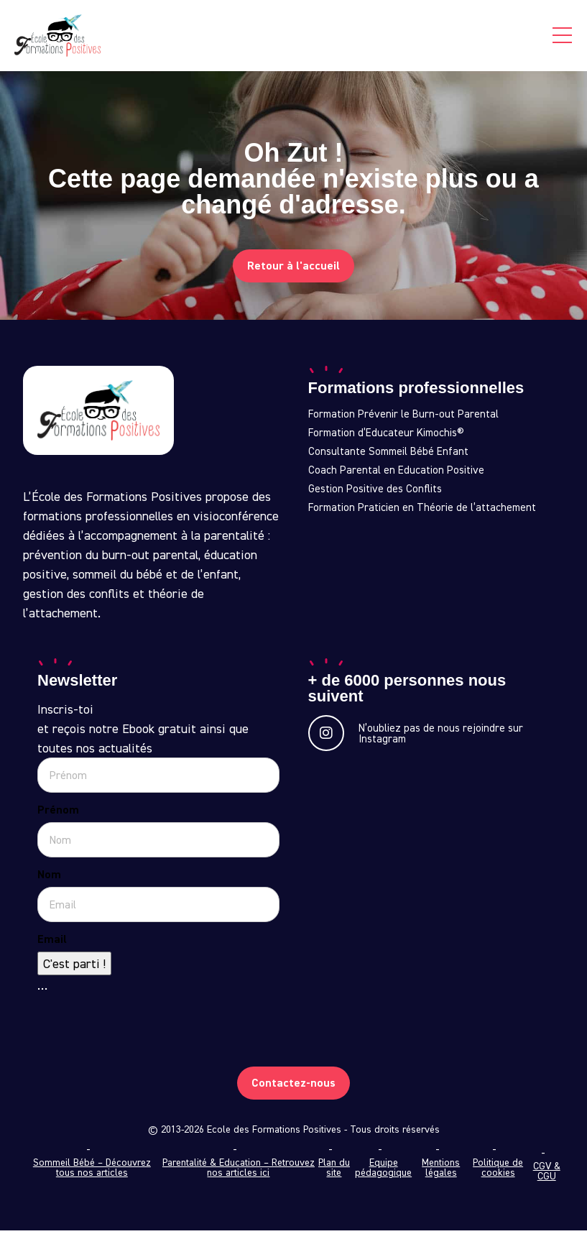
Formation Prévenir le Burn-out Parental (403, 417)
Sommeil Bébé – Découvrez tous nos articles (92, 1171)
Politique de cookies (498, 1171)
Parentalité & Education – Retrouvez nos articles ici (238, 1171)
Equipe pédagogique (383, 1171)
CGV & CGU (546, 1174)
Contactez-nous (293, 1086)
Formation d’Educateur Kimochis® (386, 436)
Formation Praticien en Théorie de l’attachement (422, 511)
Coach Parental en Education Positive (396, 473)
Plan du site (334, 1171)
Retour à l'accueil (293, 269)
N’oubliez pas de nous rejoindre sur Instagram (415, 737)
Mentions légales (441, 1171)
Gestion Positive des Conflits (375, 492)
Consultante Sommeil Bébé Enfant (388, 454)
